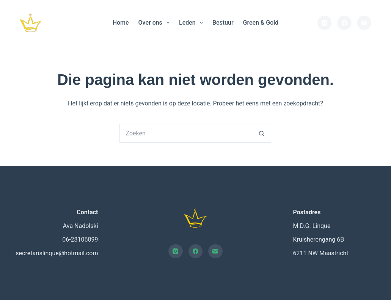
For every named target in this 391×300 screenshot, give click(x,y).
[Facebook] (344, 23)
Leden (192, 22)
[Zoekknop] (261, 133)
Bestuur (223, 22)
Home (121, 22)
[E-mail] (364, 23)
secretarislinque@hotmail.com (57, 253)
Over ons (155, 22)
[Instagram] (324, 23)
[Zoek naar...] (185, 133)
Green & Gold (261, 22)
